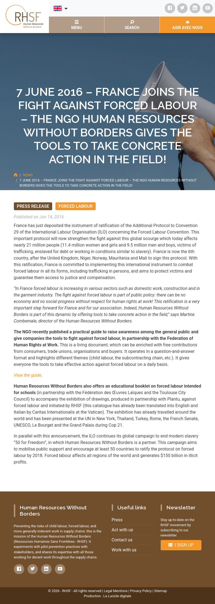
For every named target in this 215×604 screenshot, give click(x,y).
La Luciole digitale (117, 596)
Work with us (124, 549)
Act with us (122, 529)
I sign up (181, 545)
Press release (33, 206)
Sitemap (160, 591)
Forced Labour (75, 206)
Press (117, 519)
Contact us (122, 539)
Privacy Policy (141, 591)
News (28, 175)
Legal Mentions (115, 591)
